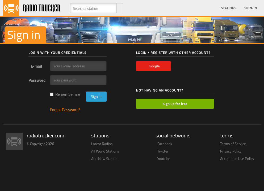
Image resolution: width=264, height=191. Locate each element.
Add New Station (104, 158)
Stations (228, 8)
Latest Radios (101, 143)
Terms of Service (233, 143)
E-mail (36, 66)
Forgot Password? (65, 110)
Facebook (164, 143)
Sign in (96, 96)
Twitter (163, 151)
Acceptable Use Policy (237, 158)
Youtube (163, 158)
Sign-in (250, 8)
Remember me (65, 94)
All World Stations (105, 151)
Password (36, 80)
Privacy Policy (231, 151)
